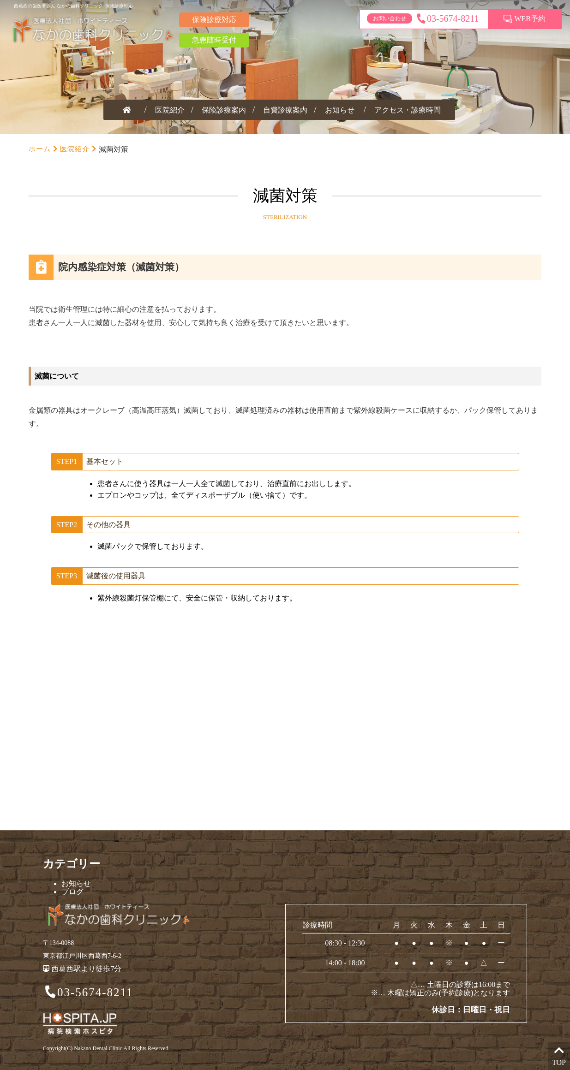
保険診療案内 (224, 110)
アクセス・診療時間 (407, 110)
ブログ (72, 892)
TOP (559, 1055)
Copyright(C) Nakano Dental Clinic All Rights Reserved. (106, 1048)
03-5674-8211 (88, 992)
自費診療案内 (285, 110)
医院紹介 (170, 110)
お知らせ (339, 110)
